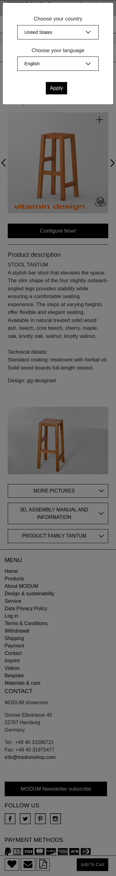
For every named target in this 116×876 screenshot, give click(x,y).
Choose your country (58, 19)
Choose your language (58, 50)
